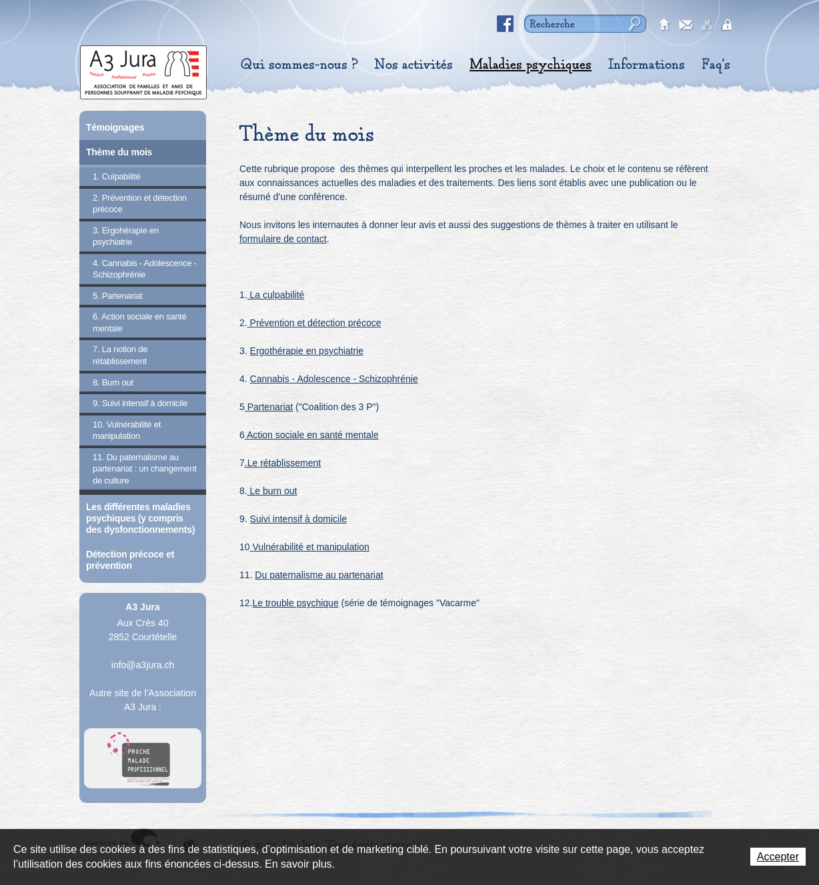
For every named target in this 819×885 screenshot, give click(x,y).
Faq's (716, 65)
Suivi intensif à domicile (298, 519)
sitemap (708, 25)
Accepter (778, 856)
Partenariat (269, 406)
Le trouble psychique (295, 603)
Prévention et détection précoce (314, 322)
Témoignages (115, 127)
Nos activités (413, 65)
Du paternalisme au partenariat (319, 575)
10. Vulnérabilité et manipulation (127, 430)
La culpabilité (276, 294)
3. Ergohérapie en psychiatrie (126, 236)
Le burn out (272, 491)
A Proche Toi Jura (142, 758)
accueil (665, 25)
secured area (729, 25)
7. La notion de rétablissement (120, 355)
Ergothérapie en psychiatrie (306, 350)
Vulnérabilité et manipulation (309, 547)
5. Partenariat (117, 296)
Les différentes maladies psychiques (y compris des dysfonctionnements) (140, 518)
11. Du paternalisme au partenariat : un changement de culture (145, 469)
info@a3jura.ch (142, 665)
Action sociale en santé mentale (312, 434)
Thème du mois (119, 152)
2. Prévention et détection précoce (140, 204)
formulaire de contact (283, 238)
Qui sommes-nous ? (299, 65)
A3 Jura (143, 69)
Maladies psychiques (531, 65)
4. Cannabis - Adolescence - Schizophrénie (145, 269)
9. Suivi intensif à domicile (140, 403)
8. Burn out (113, 382)
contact (686, 25)
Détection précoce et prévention (130, 560)
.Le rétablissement (283, 463)
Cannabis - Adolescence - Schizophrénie (334, 378)
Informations (646, 65)
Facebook (505, 24)
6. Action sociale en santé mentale (140, 322)
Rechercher (633, 24)
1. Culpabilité (117, 176)
